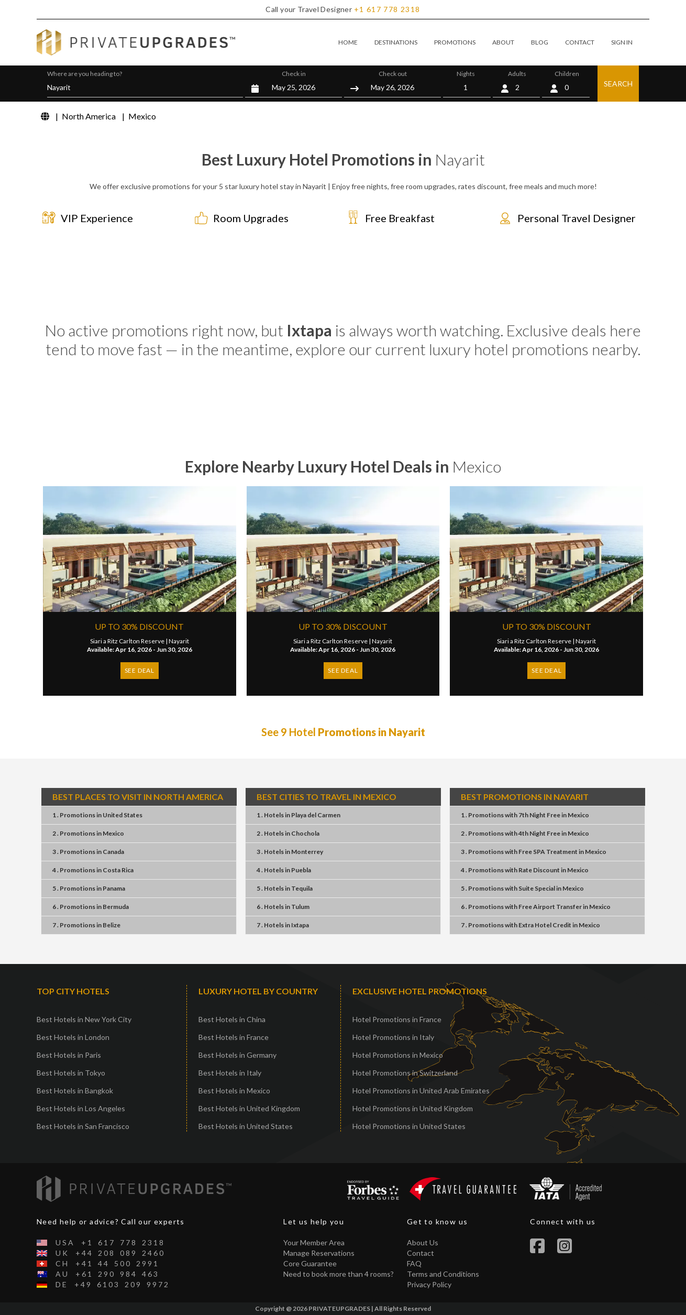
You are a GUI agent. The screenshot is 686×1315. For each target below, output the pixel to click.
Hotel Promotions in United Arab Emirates (421, 1090)
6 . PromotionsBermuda (90, 907)
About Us (422, 1242)
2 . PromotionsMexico (88, 833)
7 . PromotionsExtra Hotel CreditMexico (530, 925)
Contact (420, 1252)
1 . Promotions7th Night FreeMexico (525, 815)
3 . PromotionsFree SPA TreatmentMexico (533, 852)
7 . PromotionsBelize (86, 925)
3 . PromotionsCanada (88, 852)
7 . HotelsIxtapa (283, 925)
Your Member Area (314, 1242)
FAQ (414, 1263)
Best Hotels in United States (245, 1126)
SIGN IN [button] (622, 42)
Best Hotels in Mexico (234, 1090)
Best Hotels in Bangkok (75, 1090)
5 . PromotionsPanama (88, 888)
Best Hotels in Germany (237, 1054)
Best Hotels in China (231, 1019)
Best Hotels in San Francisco (83, 1126)
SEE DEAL (139, 670)
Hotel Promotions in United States (409, 1126)
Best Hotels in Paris (69, 1054)
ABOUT (503, 42)
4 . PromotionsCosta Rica (93, 870)
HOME (348, 42)
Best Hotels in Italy (229, 1072)
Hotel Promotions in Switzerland (405, 1072)
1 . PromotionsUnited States (97, 815)
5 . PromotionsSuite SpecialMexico (522, 888)
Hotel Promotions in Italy (393, 1037)
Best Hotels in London (73, 1037)
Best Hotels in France (233, 1037)
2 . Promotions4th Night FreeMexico (525, 833)
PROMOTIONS (454, 42)
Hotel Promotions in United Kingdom (412, 1108)
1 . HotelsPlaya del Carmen (298, 815)
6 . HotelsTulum (283, 907)
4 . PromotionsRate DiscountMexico (525, 870)
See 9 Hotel (343, 732)
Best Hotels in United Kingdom (249, 1108)
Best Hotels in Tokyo (71, 1072)
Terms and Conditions (443, 1273)
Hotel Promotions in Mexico (397, 1054)
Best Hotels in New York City (84, 1019)
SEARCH (618, 83)
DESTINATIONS (395, 42)
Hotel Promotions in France (396, 1019)
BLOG (539, 42)
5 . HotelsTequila (285, 888)
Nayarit (179, 641)
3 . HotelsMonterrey (290, 852)
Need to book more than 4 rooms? (338, 1273)
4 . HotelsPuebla (284, 870)
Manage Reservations (319, 1252)
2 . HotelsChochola (288, 833)
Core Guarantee (310, 1263)
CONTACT (579, 42)
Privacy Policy (429, 1284)
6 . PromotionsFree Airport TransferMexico (536, 907)
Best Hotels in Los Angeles (81, 1108)
